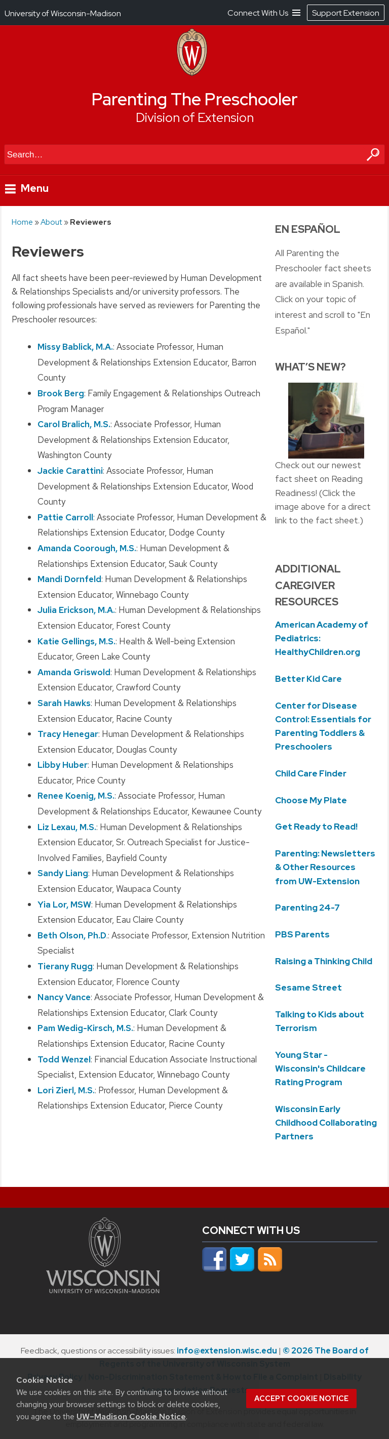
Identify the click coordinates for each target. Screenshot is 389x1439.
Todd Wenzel (64, 1058)
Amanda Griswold (73, 671)
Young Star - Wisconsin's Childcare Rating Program (320, 1068)
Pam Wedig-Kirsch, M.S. (85, 1028)
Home (22, 222)
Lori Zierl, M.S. (66, 1089)
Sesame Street (308, 987)
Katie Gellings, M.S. (76, 640)
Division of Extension (195, 117)
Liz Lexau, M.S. (66, 826)
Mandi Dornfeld (69, 579)
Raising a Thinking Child (323, 961)
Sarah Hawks (64, 702)
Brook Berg (60, 393)
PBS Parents (302, 934)
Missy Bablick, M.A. (75, 346)
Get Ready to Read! (316, 826)
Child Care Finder (310, 773)
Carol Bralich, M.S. (73, 424)
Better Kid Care (308, 678)
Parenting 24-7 (307, 907)
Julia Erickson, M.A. (76, 609)
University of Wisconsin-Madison (63, 13)
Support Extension (345, 13)
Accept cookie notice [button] (301, 1398)
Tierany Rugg (65, 966)
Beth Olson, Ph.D (71, 934)
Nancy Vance (64, 997)
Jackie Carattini (70, 470)
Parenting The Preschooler (195, 99)
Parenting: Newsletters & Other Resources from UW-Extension (325, 867)
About (51, 222)
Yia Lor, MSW (64, 904)
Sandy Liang (62, 873)
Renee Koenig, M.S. (75, 795)
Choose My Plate (311, 800)
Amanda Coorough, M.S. (86, 548)
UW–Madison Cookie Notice (131, 1416)
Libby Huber (62, 764)
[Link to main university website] (103, 1290)
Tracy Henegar (67, 733)
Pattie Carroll (65, 516)
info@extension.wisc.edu (227, 1350)
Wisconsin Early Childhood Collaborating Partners (326, 1122)
